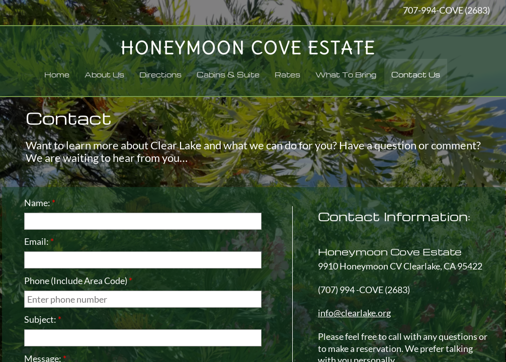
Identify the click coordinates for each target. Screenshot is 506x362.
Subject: (42, 319)
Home (56, 74)
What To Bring (345, 74)
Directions (160, 74)
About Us (104, 74)
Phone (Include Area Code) (78, 280)
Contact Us (415, 74)
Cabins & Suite (228, 74)
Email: (39, 241)
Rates (287, 74)
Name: (39, 202)
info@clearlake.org (354, 312)
